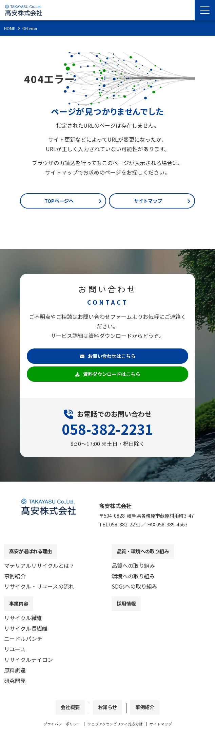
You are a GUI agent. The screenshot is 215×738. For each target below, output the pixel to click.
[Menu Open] (205, 10)
